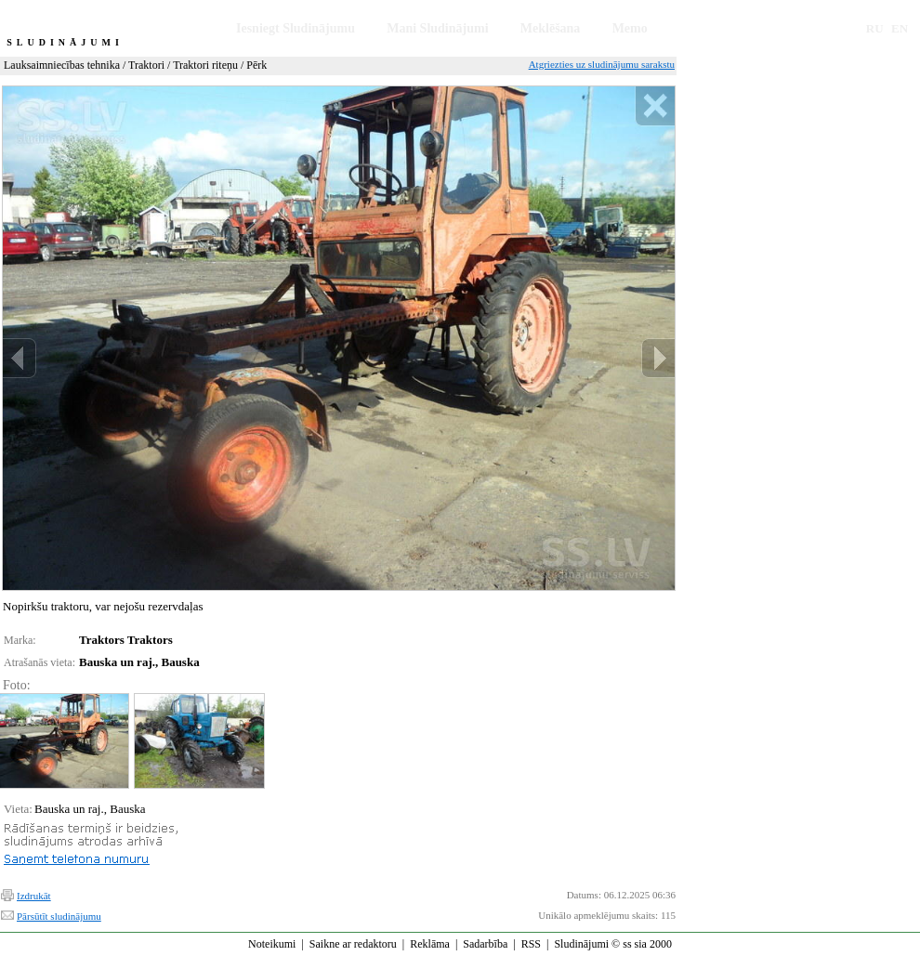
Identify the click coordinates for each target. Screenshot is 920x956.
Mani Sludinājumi (437, 28)
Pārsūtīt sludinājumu (59, 916)
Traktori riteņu (205, 65)
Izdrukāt (34, 895)
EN (899, 28)
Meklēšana (550, 28)
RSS (531, 943)
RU (875, 28)
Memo (630, 28)
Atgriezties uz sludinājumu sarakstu (602, 64)
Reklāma (430, 943)
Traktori (146, 65)
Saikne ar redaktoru (353, 943)
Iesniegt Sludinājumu (295, 28)
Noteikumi (272, 943)
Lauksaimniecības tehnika (62, 65)
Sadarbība (485, 943)
